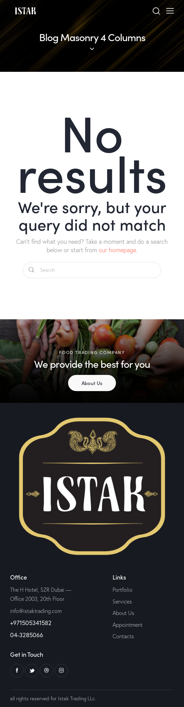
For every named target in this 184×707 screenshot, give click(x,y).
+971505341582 (31, 623)
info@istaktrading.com (36, 611)
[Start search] (31, 270)
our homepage (117, 250)
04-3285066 (26, 635)
